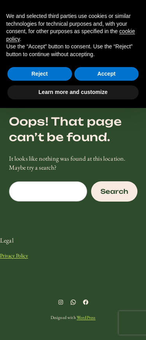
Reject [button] (40, 74)
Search (114, 191)
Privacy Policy (14, 255)
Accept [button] (106, 74)
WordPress (86, 317)
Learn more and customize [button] (73, 92)
